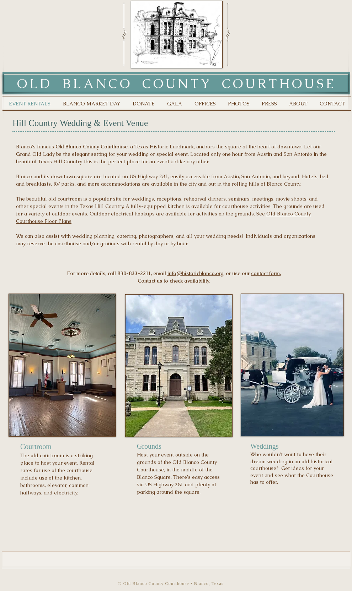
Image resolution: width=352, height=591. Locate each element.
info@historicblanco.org (195, 273)
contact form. (266, 273)
